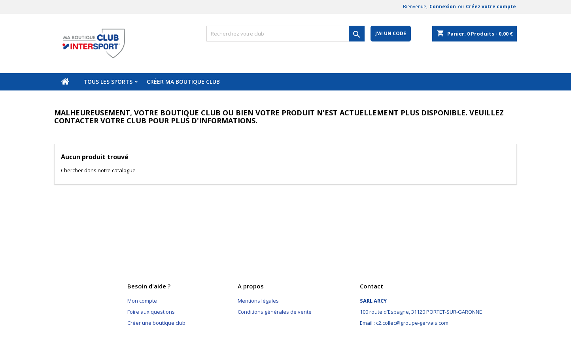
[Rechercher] (285, 33)
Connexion (442, 6)
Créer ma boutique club (183, 81)
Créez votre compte (491, 6)
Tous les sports (107, 81)
